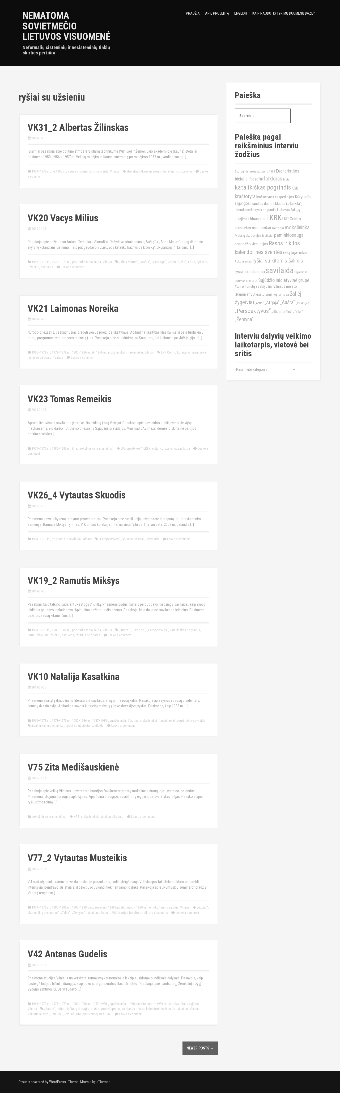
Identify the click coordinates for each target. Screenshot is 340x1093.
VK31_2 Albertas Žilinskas (78, 127)
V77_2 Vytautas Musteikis (77, 858)
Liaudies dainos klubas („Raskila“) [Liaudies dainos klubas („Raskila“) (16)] (276, 203)
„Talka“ (65, 913)
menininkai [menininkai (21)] (261, 227)
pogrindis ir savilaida (93, 171)
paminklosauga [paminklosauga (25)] (289, 235)
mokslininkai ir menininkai (125, 352)
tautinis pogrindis (88, 635)
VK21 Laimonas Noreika (73, 308)
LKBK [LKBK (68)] (274, 218)
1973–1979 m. (41, 171)
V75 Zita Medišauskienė (73, 767)
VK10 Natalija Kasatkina (74, 676)
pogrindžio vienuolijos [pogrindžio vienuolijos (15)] (251, 244)
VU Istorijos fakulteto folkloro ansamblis (140, 913)
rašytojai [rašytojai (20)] (290, 252)
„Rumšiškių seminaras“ (43, 913)
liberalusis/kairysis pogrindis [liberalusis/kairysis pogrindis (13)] (255, 210)
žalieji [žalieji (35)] (296, 293)
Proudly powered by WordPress (42, 1082)
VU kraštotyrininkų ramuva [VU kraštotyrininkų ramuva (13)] (269, 294)
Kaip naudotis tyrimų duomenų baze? (283, 13)
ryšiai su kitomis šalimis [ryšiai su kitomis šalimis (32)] (278, 260)
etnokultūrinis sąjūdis (163, 907)
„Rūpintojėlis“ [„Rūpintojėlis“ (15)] (281, 311)
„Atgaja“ (202, 907)
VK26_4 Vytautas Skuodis (77, 495)
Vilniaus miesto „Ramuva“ (45, 1014)
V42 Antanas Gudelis (67, 954)
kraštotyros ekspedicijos (108, 1009)
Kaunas (73, 171)
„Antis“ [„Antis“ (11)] (259, 303)
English (240, 13)
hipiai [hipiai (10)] (286, 179)
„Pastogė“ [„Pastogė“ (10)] (302, 303)
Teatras (58, 357)
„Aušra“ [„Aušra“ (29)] (287, 302)
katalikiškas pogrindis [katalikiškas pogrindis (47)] (263, 187)
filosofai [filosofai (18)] (256, 179)
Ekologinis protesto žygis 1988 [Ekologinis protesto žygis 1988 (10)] (255, 171)
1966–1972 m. (41, 262)
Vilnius (114, 171)
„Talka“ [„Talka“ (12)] (298, 312)
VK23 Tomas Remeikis (70, 399)
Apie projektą (217, 13)
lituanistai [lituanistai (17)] (257, 218)
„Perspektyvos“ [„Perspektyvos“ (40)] (253, 310)
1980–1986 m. (81, 352)
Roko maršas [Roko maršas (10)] (243, 261)
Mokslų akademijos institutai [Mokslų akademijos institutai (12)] (254, 236)
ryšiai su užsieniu (180, 171)
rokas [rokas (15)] (303, 253)
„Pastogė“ (159, 262)
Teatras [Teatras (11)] (240, 287)
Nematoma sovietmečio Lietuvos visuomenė (66, 26)
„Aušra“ (145, 262)
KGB (76, 817)
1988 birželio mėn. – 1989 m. (127, 907)
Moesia (85, 1082)
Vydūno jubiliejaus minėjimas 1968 (88, 1014)
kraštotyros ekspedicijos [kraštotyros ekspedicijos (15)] (275, 197)
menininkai (199, 352)
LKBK (191, 262)
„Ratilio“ (49, 1009)
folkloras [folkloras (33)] (273, 178)
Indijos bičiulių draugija (73, 1009)
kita (74, 448)
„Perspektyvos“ (131, 448)
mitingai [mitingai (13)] (278, 228)
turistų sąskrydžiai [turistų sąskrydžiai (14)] (259, 286)
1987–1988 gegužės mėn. (109, 720)
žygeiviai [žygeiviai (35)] (244, 302)
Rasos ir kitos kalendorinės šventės (150, 1009)
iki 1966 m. (59, 171)
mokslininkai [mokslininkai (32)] (298, 227)
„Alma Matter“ (128, 262)
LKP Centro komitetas (176, 352)
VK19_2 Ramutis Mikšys (74, 580)
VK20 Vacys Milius (63, 218)
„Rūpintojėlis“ (177, 262)
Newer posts (200, 1048)
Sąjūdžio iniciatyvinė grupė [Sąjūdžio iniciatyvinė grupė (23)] (283, 280)
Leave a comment (72, 267)
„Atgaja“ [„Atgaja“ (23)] (272, 302)
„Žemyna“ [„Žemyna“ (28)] (244, 319)
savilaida (47, 267)
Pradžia (193, 13)
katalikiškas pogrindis (185, 630)
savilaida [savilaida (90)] (280, 270)
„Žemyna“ (78, 913)
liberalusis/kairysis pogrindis (146, 171)
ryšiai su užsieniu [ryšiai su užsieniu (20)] (250, 271)
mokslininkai (55, 726)
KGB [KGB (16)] (295, 188)
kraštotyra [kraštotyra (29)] (245, 196)
